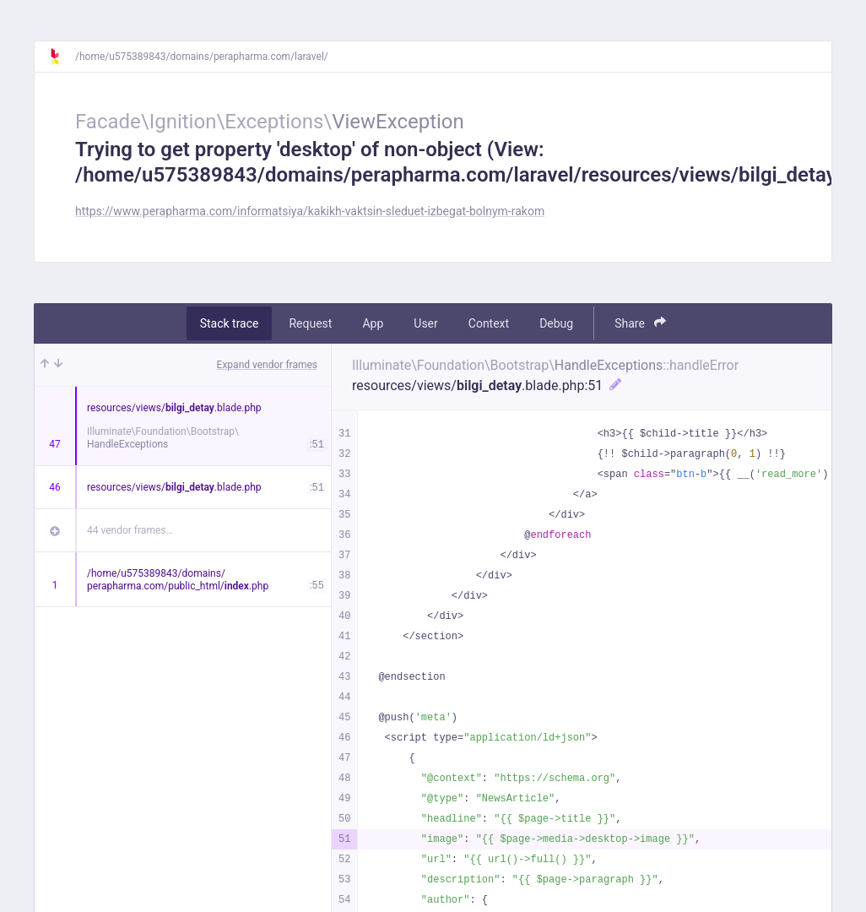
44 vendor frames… (129, 530)
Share (640, 323)
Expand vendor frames (267, 365)
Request (310, 323)
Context (488, 323)
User (425, 323)
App (372, 323)
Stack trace (229, 323)
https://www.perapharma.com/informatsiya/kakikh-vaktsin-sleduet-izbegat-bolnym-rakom (309, 211)
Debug (556, 323)
